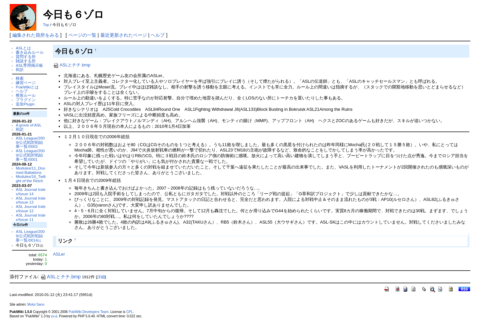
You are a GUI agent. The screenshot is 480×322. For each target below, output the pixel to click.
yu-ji (54, 316)
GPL (129, 312)
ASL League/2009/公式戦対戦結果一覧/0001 (30, 155)
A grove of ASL (28, 125)
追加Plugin (25, 104)
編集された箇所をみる (35, 35)
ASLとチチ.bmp (71, 64)
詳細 (101, 277)
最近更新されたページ (123, 35)
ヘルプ (158, 35)
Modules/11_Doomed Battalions (30, 170)
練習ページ (26, 82)
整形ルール (26, 95)
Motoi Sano (35, 304)
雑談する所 (26, 61)
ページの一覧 (82, 35)
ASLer (59, 254)
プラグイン (26, 99)
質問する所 (26, 56)
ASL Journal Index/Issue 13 (30, 200)
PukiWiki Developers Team (89, 312)
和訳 (20, 69)
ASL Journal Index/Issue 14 (30, 191)
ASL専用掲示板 (29, 65)
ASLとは (23, 48)
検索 (20, 78)
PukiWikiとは (27, 87)
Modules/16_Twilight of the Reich (30, 178)
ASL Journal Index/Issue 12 (30, 208)
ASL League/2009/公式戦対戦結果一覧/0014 (30, 235)
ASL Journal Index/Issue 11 (30, 217)
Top (46, 25)
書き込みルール (30, 52)
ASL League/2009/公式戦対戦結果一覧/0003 (30, 142)
